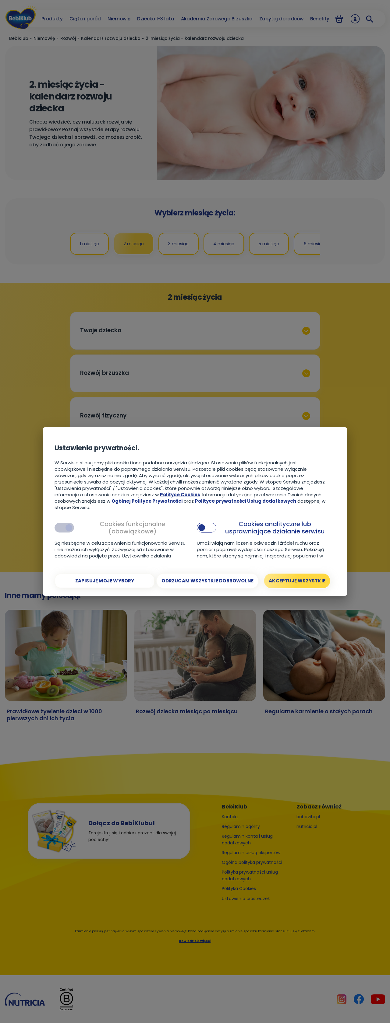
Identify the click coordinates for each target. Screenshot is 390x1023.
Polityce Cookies (180, 494)
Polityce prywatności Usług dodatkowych (245, 501)
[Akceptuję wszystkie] (297, 581)
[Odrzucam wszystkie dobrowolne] (207, 581)
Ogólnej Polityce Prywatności (147, 501)
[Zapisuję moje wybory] (105, 581)
